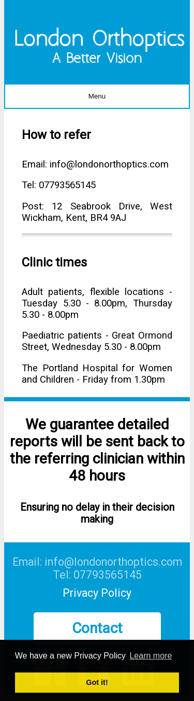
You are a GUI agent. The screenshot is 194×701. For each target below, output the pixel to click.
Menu (97, 96)
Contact (97, 628)
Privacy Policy (97, 592)
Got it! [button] (97, 682)
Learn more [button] (150, 655)
